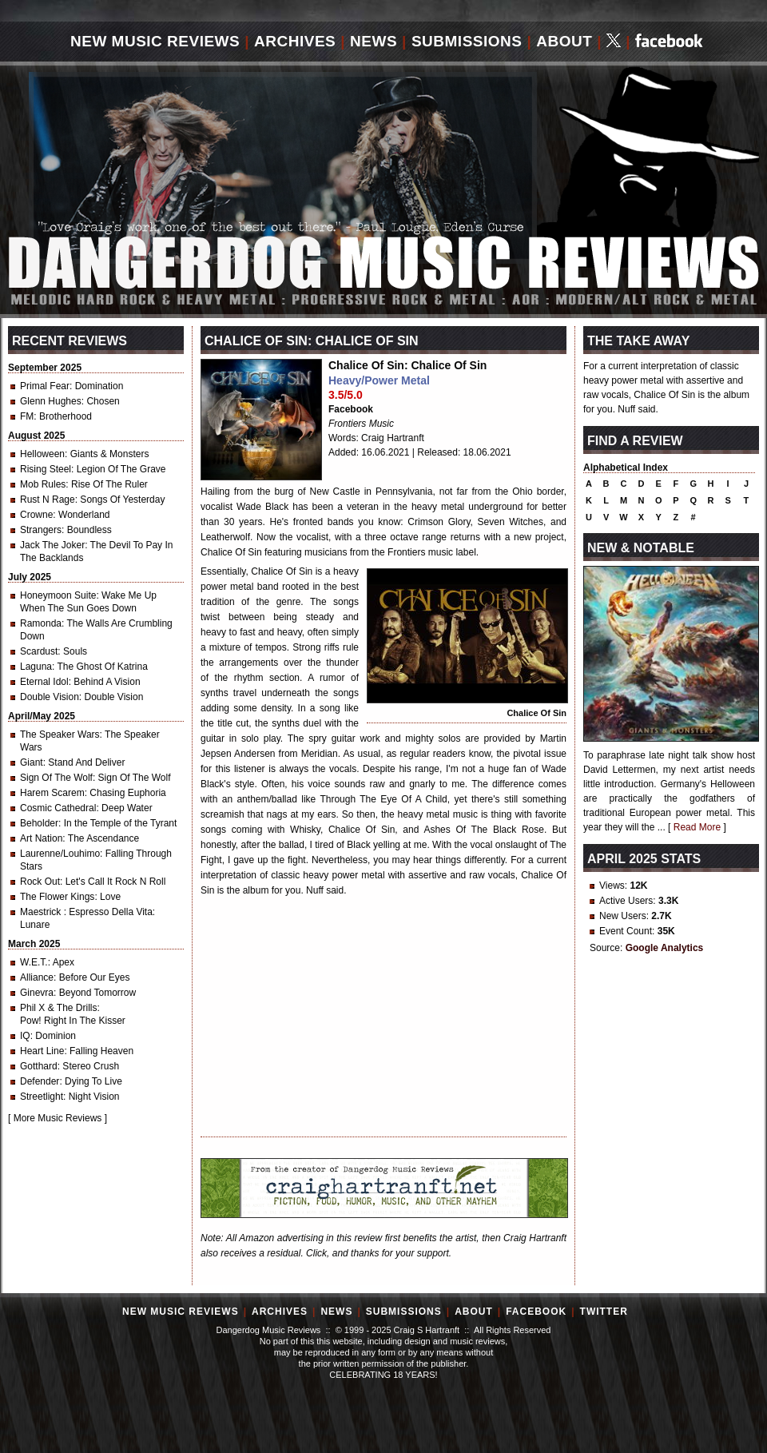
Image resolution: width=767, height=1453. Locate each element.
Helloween (42, 454)
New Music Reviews (155, 41)
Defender (39, 1081)
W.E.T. (34, 962)
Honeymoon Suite (58, 595)
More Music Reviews (58, 1118)
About (564, 41)
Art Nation (41, 838)
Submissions (467, 41)
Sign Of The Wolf (56, 777)
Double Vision (49, 697)
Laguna (36, 666)
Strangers (41, 529)
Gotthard (39, 1066)
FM (27, 416)
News (373, 41)
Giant (31, 762)
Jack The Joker (52, 545)
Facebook (350, 409)
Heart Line (42, 1051)
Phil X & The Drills (58, 1007)
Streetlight (41, 1096)
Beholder (39, 823)
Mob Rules (43, 484)
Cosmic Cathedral (58, 808)
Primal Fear (45, 386)
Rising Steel (45, 469)
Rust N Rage (47, 499)
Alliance (37, 977)
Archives (295, 41)
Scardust (39, 651)
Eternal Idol (44, 681)
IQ (25, 1035)
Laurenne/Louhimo (60, 853)
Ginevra (37, 992)
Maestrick (42, 912)
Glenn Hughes (50, 401)
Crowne (36, 514)
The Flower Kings (57, 896)
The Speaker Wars (60, 734)
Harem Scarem (52, 792)
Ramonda (41, 623)
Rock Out (40, 881)
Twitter (604, 1311)
